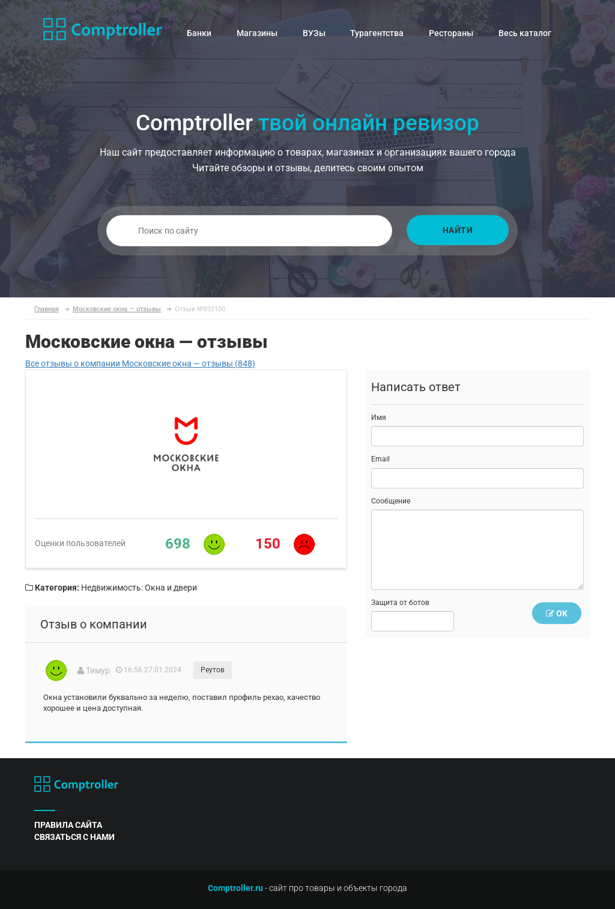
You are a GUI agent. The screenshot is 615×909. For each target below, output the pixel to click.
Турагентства (377, 33)
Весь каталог (524, 33)
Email (380, 459)
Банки (199, 33)
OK (557, 613)
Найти (458, 230)
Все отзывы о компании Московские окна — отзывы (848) (140, 363)
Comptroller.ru (235, 888)
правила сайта (68, 825)
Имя (378, 417)
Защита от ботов (400, 602)
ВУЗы (314, 33)
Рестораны (451, 33)
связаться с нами (74, 837)
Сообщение (390, 501)
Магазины (257, 33)
